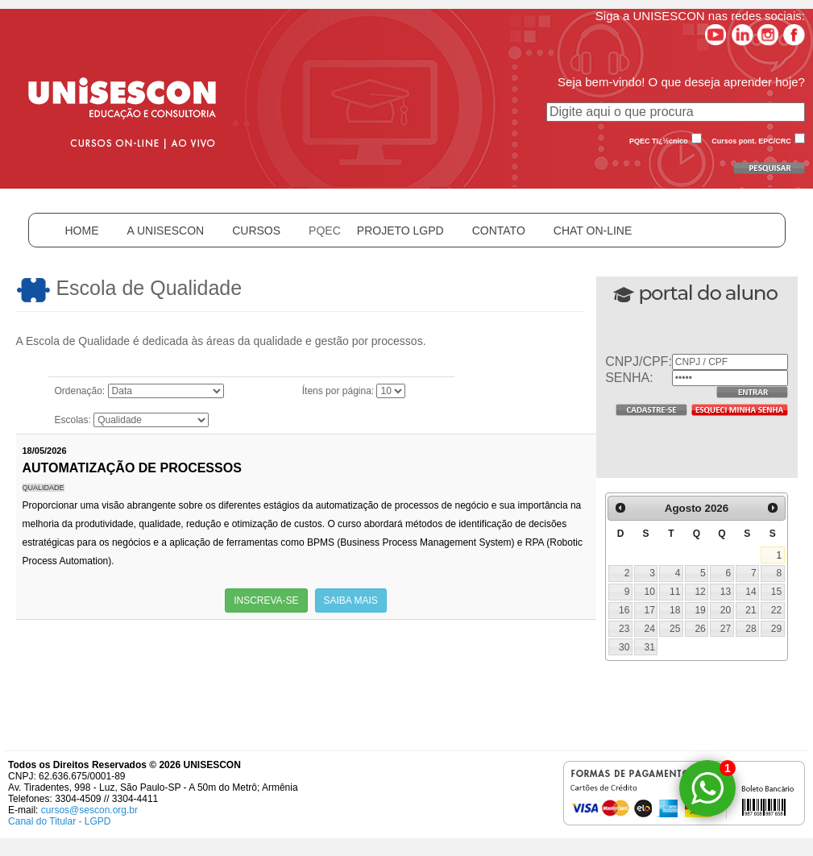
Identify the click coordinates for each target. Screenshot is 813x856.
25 (675, 628)
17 (650, 610)
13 (725, 591)
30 (624, 647)
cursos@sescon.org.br (89, 810)
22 (776, 610)
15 (776, 591)
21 (750, 610)
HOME (82, 230)
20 (725, 610)
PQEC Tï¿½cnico (658, 141)
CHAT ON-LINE (593, 230)
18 (675, 610)
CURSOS (256, 230)
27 (725, 628)
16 (624, 610)
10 (650, 591)
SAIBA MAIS (351, 600)
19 (700, 610)
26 (700, 628)
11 (675, 591)
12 (700, 591)
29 (776, 628)
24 (650, 628)
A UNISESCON (166, 230)
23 (624, 628)
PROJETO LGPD (400, 230)
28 (750, 628)
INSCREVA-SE (266, 600)
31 (650, 647)
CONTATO (498, 230)
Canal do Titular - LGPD (59, 821)
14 (750, 591)
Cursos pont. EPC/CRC (751, 141)
